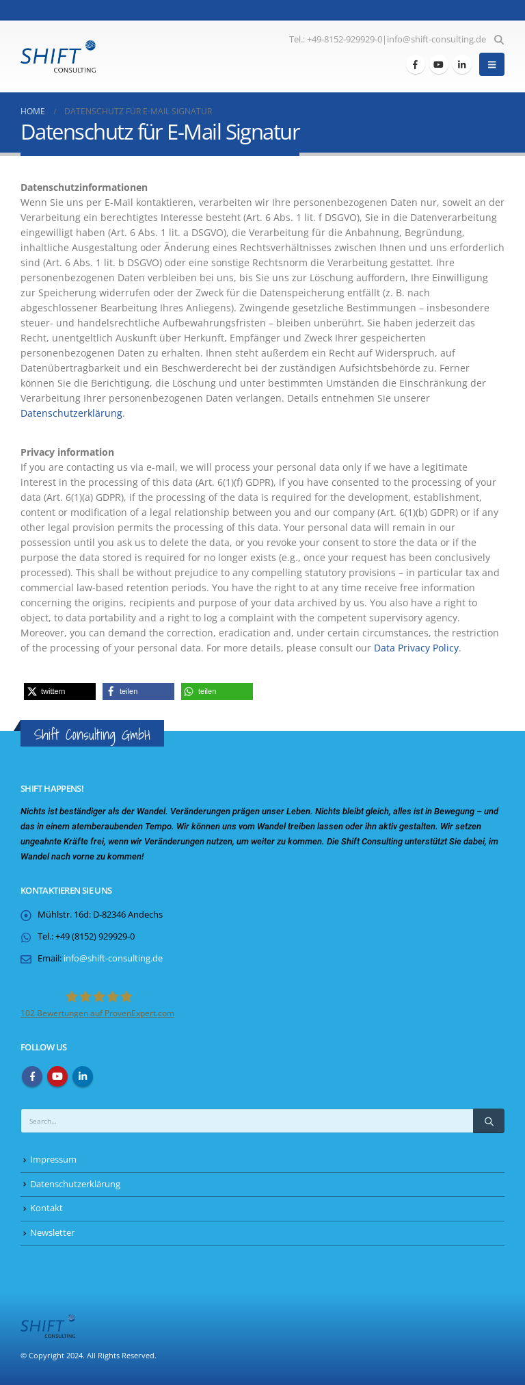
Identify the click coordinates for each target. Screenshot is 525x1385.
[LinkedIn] (462, 64)
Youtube (57, 1076)
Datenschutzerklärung (71, 412)
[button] (498, 39)
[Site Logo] (58, 56)
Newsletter (52, 1233)
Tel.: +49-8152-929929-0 (335, 39)
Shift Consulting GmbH (92, 734)
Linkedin (82, 1076)
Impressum (53, 1159)
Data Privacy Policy (416, 647)
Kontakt (46, 1208)
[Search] (488, 1121)
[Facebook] (415, 64)
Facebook (32, 1076)
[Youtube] (438, 64)
